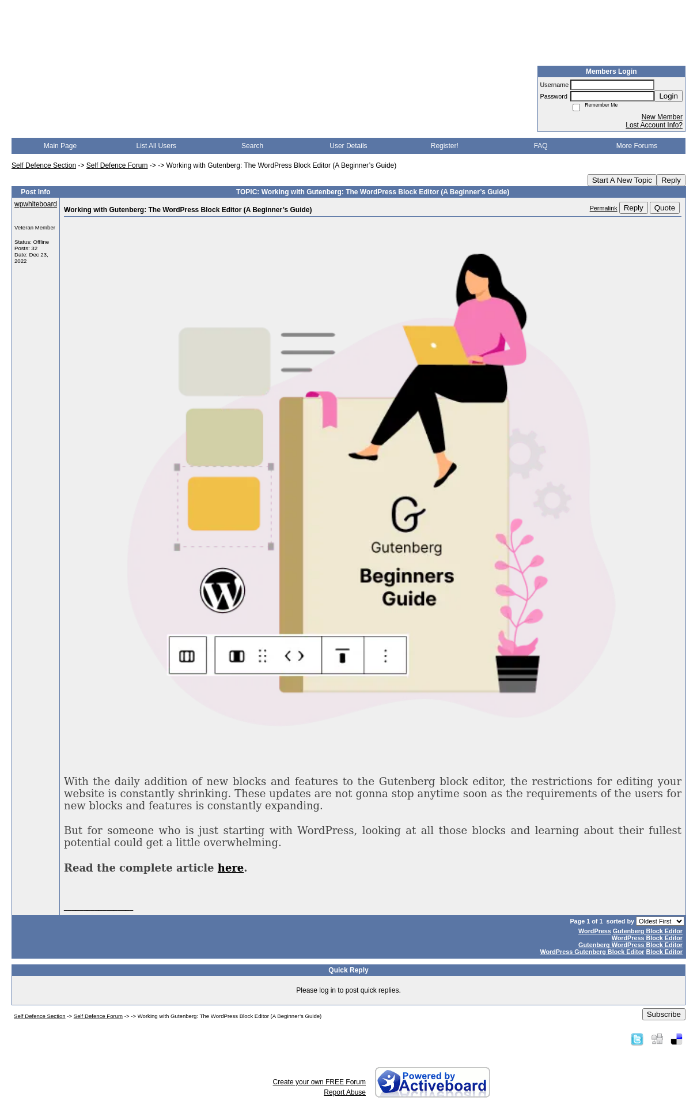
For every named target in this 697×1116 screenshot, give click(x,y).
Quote (664, 207)
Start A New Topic (622, 180)
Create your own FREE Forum (319, 1082)
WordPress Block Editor (647, 937)
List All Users (156, 146)
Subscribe (664, 1014)
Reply (671, 180)
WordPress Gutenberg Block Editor (592, 951)
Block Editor (664, 951)
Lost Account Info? (654, 125)
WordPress (594, 931)
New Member (662, 117)
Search (252, 146)
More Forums (636, 146)
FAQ (541, 146)
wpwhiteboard (35, 204)
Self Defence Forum (117, 165)
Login (668, 96)
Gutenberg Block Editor (648, 931)
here (231, 868)
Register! (445, 146)
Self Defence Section (44, 165)
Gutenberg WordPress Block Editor (630, 944)
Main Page (60, 146)
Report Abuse (345, 1092)
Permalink (604, 208)
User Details (348, 146)
